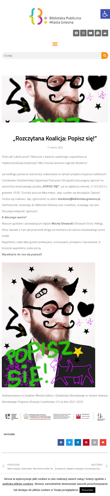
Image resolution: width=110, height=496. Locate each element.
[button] (55, 44)
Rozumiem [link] (87, 490)
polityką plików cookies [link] (18, 483)
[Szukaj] (104, 55)
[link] (105, 14)
